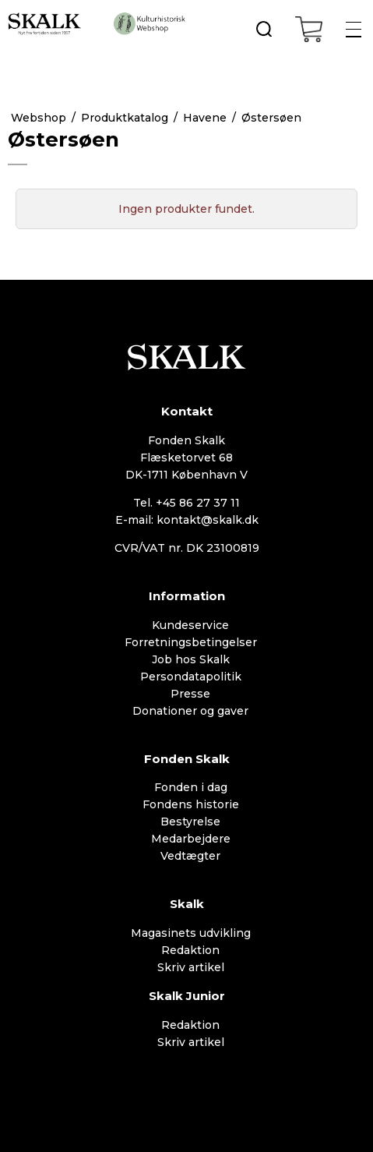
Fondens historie (191, 804)
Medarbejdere (190, 839)
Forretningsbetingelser (191, 642)
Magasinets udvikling (191, 933)
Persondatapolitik (190, 677)
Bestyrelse (190, 822)
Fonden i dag (190, 787)
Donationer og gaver (190, 711)
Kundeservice (190, 625)
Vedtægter (190, 856)
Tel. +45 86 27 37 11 (186, 503)
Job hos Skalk (191, 659)
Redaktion (190, 950)
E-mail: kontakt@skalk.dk (187, 520)
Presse (190, 694)
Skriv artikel (190, 967)
